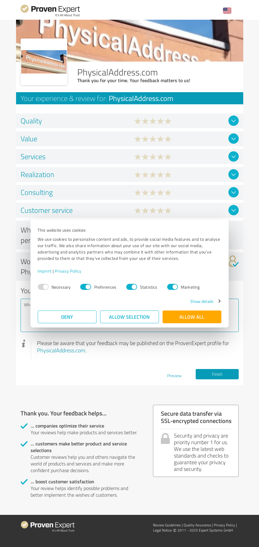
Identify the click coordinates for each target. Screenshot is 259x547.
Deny (67, 316)
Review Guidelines (167, 525)
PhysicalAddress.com (61, 350)
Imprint (45, 271)
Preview (174, 375)
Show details (201, 301)
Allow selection (129, 316)
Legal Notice (162, 530)
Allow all (192, 316)
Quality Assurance (197, 525)
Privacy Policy (68, 271)
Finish (217, 374)
